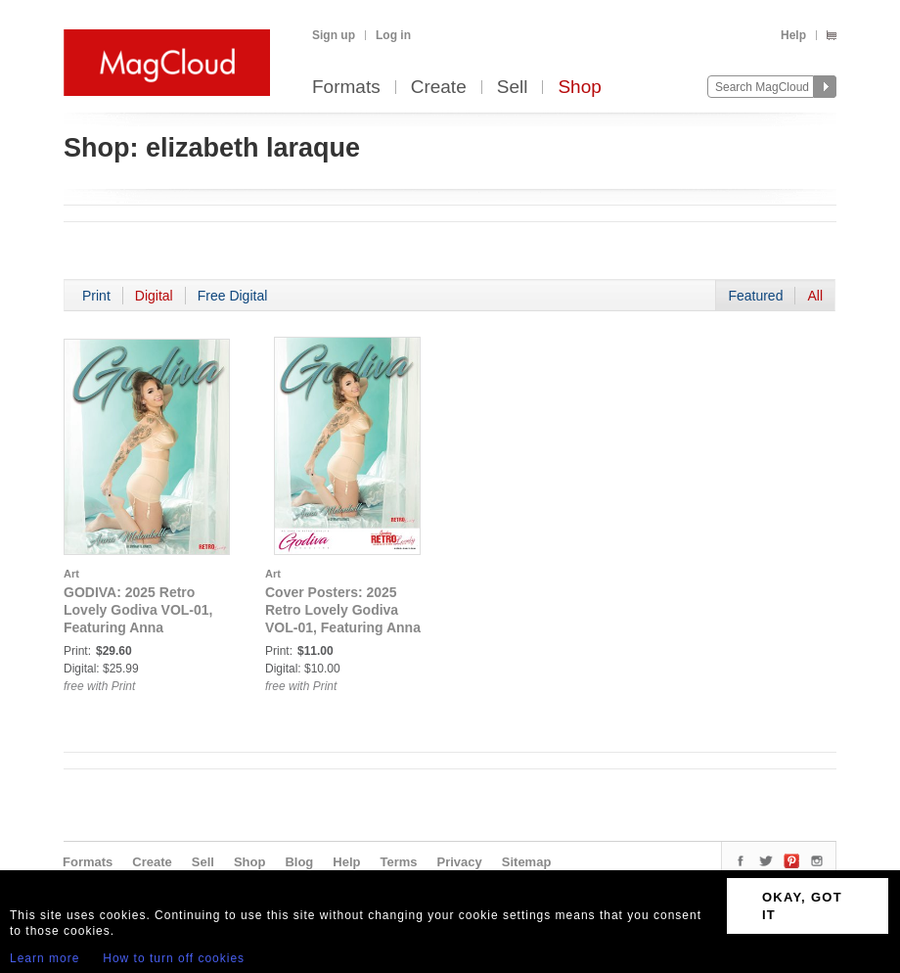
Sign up (333, 35)
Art (71, 573)
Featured (755, 295)
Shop (579, 87)
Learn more (44, 958)
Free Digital (233, 295)
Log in (393, 35)
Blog (299, 862)
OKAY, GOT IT (802, 906)
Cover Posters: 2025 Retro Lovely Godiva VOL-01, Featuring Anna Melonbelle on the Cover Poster (344, 627)
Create (439, 87)
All (815, 295)
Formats (346, 87)
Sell (512, 87)
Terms (398, 862)
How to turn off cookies (174, 958)
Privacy (459, 862)
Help (793, 35)
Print (96, 295)
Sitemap (527, 862)
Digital (154, 295)
